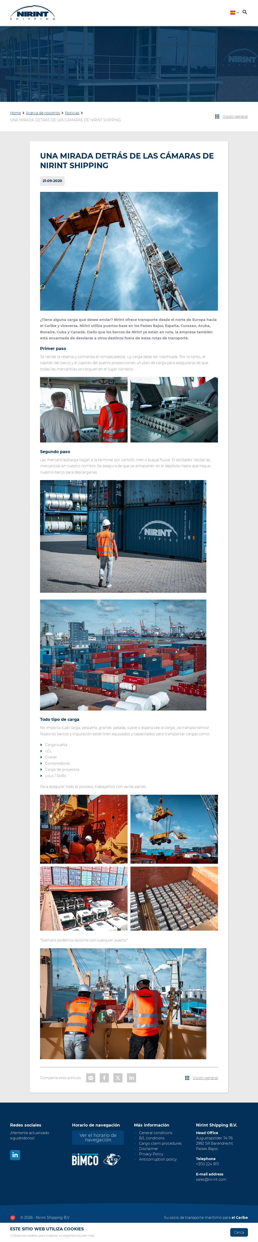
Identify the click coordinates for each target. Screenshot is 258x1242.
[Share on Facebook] (104, 1077)
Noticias (72, 113)
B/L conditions (152, 1138)
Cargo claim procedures (160, 1143)
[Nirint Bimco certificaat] (87, 1159)
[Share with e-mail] (90, 1077)
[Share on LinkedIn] (131, 1077)
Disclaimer (148, 1148)
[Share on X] (117, 1077)
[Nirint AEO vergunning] (112, 1159)
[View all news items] (217, 116)
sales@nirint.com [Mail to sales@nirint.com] (211, 1179)
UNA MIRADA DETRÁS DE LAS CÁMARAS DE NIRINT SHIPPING (65, 120)
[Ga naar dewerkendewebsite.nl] (12, 1217)
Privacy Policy (151, 1154)
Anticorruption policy (158, 1159)
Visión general (235, 116)
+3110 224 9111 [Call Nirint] (207, 1164)
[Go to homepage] (32, 12)
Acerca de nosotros (43, 113)
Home (15, 113)
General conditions (155, 1133)
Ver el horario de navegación (98, 1138)
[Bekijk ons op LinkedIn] (15, 1155)
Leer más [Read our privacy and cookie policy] (87, 1235)
